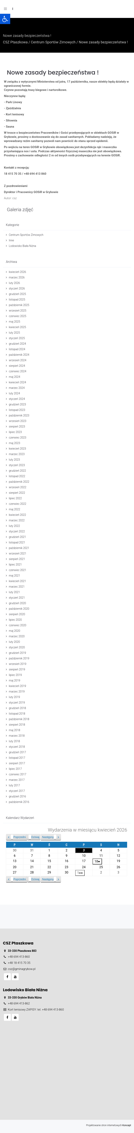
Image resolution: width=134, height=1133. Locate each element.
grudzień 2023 (17, 404)
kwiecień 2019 (17, 686)
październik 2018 (19, 719)
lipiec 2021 (15, 564)
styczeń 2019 (17, 702)
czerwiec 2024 (17, 371)
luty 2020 (14, 641)
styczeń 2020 (17, 647)
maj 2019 (14, 680)
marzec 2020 (17, 636)
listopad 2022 (17, 476)
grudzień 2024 (17, 343)
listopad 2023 (17, 410)
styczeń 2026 (17, 288)
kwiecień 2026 (17, 271)
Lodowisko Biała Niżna (22, 245)
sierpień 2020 (17, 614)
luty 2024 (14, 393)
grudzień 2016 (17, 796)
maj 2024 (14, 376)
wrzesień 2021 (17, 553)
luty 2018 (14, 741)
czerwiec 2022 (17, 503)
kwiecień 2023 (17, 448)
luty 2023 (14, 459)
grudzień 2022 (17, 470)
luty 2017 (14, 785)
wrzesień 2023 (17, 421)
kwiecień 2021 (17, 581)
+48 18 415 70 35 (19, 963)
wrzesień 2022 (17, 487)
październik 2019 (19, 658)
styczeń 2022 (17, 531)
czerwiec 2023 (17, 437)
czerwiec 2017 (17, 774)
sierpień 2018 (17, 724)
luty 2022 (14, 525)
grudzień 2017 (17, 752)
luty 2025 (14, 332)
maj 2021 (14, 575)
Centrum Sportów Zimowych (53, 42)
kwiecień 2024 (17, 382)
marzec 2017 (17, 779)
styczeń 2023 (17, 465)
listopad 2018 (17, 713)
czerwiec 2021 (17, 570)
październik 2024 (19, 354)
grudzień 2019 (17, 652)
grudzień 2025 (17, 294)
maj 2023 (14, 443)
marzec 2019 (17, 691)
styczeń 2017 (17, 790)
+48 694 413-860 (19, 956)
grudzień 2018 (17, 708)
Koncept (126, 1125)
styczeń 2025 (17, 338)
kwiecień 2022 (17, 514)
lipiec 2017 (15, 768)
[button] (5, 19)
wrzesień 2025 (17, 310)
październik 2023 (19, 415)
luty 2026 (14, 283)
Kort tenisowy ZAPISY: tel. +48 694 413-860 (36, 1009)
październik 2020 (19, 608)
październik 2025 (19, 305)
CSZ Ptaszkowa (15, 42)
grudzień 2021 (17, 537)
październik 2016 (19, 802)
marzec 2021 (17, 586)
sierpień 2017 (17, 763)
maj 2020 (14, 630)
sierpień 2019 (17, 669)
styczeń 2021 (17, 597)
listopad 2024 (17, 349)
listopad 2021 (17, 542)
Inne (11, 240)
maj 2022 (14, 509)
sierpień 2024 (17, 365)
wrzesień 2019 (17, 663)
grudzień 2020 (17, 603)
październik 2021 (19, 548)
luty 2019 (14, 697)
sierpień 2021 (17, 559)
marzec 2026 (17, 277)
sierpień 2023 (17, 426)
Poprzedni (18, 837)
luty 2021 (14, 592)
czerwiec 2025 (17, 316)
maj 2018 (14, 730)
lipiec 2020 (15, 619)
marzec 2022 (17, 520)
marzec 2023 (17, 454)
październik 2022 (19, 481)
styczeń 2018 (17, 746)
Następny (49, 837)
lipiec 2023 (15, 432)
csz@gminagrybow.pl (22, 969)
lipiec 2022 (15, 498)
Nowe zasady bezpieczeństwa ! (53, 72)
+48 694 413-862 (19, 1003)
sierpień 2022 (17, 492)
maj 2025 (14, 321)
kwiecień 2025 (17, 327)
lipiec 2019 (15, 675)
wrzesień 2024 (17, 360)
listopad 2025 (17, 299)
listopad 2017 (17, 757)
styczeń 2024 (17, 398)
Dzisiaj (33, 837)
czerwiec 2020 (17, 625)
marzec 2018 (17, 735)
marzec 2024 (17, 387)
